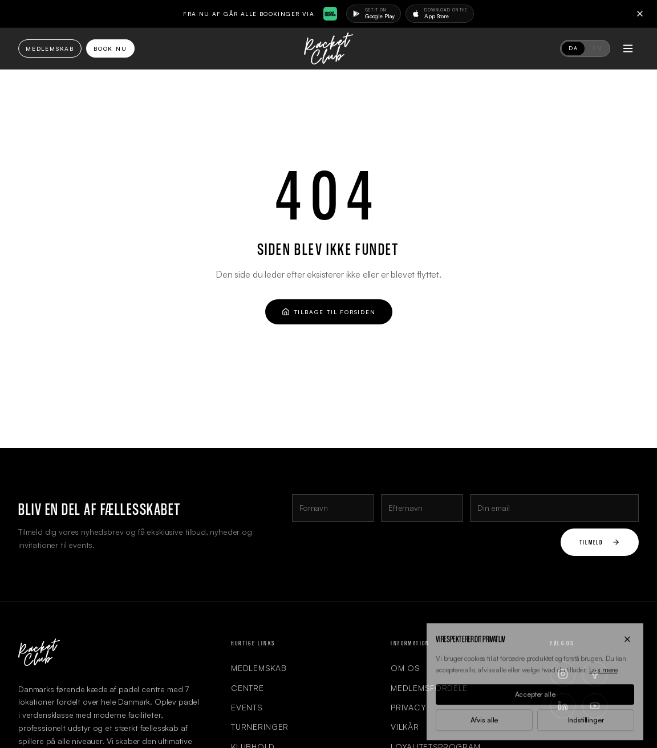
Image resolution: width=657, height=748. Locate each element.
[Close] (640, 14)
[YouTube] (594, 705)
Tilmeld (599, 542)
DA (573, 48)
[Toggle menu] (628, 48)
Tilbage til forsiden (329, 312)
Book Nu (110, 48)
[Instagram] (562, 673)
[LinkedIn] (562, 705)
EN (597, 48)
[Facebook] (594, 673)
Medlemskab (50, 48)
